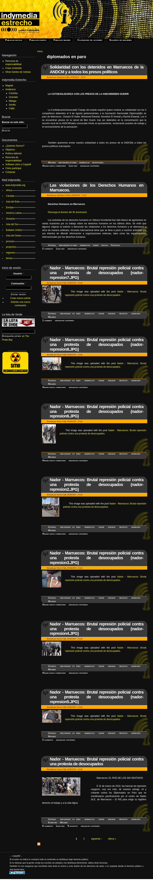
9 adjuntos (73, 826)
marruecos (84, 162)
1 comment (47, 320)
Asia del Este (12, 201)
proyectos (11, 247)
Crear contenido (13, 68)
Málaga (12, 101)
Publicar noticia (13, 40)
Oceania (10, 218)
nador (95, 245)
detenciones (97, 162)
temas (9, 258)
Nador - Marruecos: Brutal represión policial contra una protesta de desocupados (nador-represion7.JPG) (96, 273)
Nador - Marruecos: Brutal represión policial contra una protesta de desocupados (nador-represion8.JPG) (96, 344)
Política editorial (13, 153)
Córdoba (13, 93)
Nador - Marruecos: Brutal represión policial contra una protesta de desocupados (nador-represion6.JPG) (96, 411)
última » (112, 838)
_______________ (17, 349)
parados (111, 313)
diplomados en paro (67, 162)
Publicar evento (37, 40)
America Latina (13, 213)
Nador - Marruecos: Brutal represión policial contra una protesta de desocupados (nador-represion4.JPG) (96, 629)
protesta (123, 313)
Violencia (115, 245)
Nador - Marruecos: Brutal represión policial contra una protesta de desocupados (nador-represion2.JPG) (96, 484)
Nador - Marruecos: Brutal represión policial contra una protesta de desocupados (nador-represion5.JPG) (96, 697)
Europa (9, 207)
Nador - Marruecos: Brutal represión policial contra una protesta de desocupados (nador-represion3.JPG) (96, 558)
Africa (9, 190)
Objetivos (10, 149)
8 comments (47, 826)
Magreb (52, 162)
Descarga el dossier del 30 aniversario (67, 212)
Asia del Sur (12, 224)
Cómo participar (13, 168)
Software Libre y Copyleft (18, 164)
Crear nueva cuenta (20, 298)
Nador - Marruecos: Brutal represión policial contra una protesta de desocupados (96, 761)
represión (135, 313)
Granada (13, 97)
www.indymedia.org (15, 185)
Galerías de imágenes (120, 40)
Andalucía (10, 89)
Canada (10, 196)
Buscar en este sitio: (13, 122)
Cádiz (12, 108)
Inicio (40, 51)
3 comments (47, 739)
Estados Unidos (14, 230)
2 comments (47, 248)
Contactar (10, 172)
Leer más (73, 165)
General (52, 245)
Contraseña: (18, 283)
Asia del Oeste (13, 235)
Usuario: (18, 273)
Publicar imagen (61, 40)
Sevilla (12, 104)
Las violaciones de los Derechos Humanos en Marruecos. (96, 187)
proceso (10, 241)
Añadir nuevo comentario (54, 165)
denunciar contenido (89, 165)
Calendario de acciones (89, 40)
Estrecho (52, 822)
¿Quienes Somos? (14, 145)
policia (104, 245)
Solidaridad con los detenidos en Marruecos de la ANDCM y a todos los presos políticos (96, 69)
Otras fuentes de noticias (18, 72)
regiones (10, 252)
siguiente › (96, 838)
